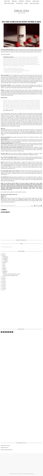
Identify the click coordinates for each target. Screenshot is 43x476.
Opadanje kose (14, 1)
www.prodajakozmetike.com (8, 110)
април (4, 268)
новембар (5, 258)
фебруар (5, 271)
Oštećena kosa (21, 1)
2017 (3, 282)
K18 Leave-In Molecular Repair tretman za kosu (11, 274)
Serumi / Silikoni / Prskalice (9, 3)
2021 (3, 276)
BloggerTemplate (30, 473)
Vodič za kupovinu (19, 3)
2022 (3, 255)
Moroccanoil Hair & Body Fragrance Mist (10, 275)
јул (3, 263)
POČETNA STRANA (7, 1)
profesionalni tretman (22, 49)
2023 (3, 253)
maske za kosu (4, 205)
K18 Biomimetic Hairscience (8, 57)
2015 (3, 285)
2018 (3, 281)
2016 (3, 284)
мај (3, 266)
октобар (4, 259)
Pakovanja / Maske (36, 1)
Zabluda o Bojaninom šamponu (6, 449)
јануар (4, 272)
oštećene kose (36, 49)
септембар (5, 261)
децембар (5, 256)
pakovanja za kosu (12, 205)
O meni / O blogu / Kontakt (34, 3)
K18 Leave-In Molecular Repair (7, 49)
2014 (3, 286)
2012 (3, 289)
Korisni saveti (28, 1)
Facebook (26, 3)
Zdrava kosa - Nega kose (17, 473)
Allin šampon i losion (4, 447)
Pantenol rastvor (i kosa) (5, 445)
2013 (3, 288)
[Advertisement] (21, 301)
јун (3, 265)
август (4, 262)
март (4, 269)
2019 (3, 279)
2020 (3, 278)
